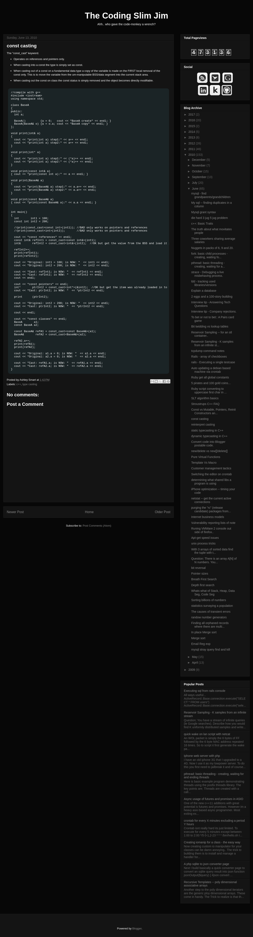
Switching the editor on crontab (211, 474)
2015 (192, 126)
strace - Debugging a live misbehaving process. (207, 273)
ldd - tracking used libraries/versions (204, 283)
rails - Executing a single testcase (213, 362)
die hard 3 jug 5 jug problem (209, 218)
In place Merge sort (204, 632)
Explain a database (203, 290)
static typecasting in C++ (207, 430)
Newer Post (15, 512)
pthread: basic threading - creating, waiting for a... (208, 264)
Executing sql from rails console (204, 690)
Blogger (136, 928)
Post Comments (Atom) (97, 525)
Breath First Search (204, 579)
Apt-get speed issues (205, 537)
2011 (192, 149)
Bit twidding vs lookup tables (209, 326)
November (199, 165)
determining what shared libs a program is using (211, 481)
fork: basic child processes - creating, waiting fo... (209, 255)
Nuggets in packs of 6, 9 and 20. (212, 248)
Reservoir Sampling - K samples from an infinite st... (212, 343)
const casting (22, 45)
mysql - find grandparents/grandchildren (210, 195)
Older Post (162, 512)
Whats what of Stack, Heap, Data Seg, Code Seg (213, 592)
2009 (192, 669)
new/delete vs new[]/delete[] (209, 451)
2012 (192, 143)
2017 (192, 114)
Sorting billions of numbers (208, 600)
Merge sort (198, 638)
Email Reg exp (200, 644)
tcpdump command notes (207, 351)
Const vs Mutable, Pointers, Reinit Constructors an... (213, 411)
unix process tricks (203, 543)
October (197, 171)
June (195, 188)
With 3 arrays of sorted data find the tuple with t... (212, 551)
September (199, 177)
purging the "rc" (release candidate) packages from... (211, 509)
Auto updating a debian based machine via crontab (210, 369)
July (195, 182)
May (195, 657)
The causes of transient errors (210, 611)
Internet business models (207, 517)
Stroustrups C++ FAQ (205, 404)
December (199, 159)
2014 (192, 131)
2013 (192, 137)
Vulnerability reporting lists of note (213, 522)
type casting (29, 384)
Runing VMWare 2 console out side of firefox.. (211, 530)
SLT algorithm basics (204, 398)
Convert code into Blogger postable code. (208, 443)
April (195, 662)
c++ (18, 384)
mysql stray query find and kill (210, 649)
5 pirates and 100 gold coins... (211, 383)
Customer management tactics (211, 468)
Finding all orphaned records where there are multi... (210, 624)
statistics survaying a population (212, 605)
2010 (192, 154)
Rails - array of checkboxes (209, 356)
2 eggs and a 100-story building (211, 296)
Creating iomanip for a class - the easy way (212, 842)
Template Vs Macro (204, 462)
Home (89, 512)
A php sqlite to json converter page (206, 864)
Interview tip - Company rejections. (214, 311)
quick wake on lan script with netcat (207, 734)
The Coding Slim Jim (126, 15)
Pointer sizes (199, 573)
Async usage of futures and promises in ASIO (213, 799)
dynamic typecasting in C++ (209, 436)
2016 (192, 120)
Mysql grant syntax (203, 212)
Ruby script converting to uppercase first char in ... (209, 390)
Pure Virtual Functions (205, 457)
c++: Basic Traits (202, 223)
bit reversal (198, 568)
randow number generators (209, 617)
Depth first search (202, 585)
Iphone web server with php (202, 755)
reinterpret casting (203, 424)
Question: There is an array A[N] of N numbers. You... (214, 560)
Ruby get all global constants (210, 377)
